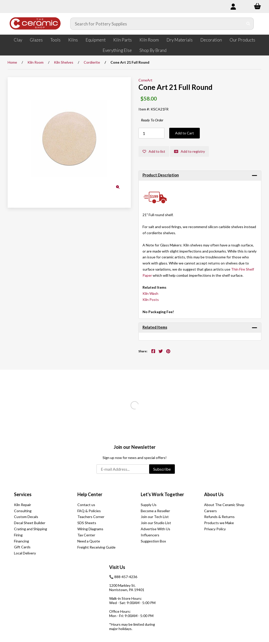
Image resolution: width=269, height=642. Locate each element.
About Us (214, 494)
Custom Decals (26, 516)
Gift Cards (22, 547)
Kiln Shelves (63, 62)
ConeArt (145, 80)
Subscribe (162, 469)
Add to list (154, 151)
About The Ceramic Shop (224, 505)
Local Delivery (25, 553)
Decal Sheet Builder (29, 523)
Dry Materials (179, 40)
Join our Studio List (156, 523)
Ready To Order (152, 120)
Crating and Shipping (30, 529)
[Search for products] (157, 24)
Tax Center (86, 535)
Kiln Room (149, 40)
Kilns (73, 40)
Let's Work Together (162, 494)
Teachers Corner (90, 516)
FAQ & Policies (89, 511)
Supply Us (149, 505)
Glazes (36, 40)
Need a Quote (88, 541)
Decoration (211, 40)
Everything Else (117, 50)
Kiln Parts (122, 40)
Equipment (96, 40)
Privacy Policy (215, 529)
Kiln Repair (22, 505)
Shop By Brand (152, 50)
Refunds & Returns (219, 516)
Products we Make (219, 523)
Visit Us (117, 567)
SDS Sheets (86, 523)
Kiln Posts (151, 299)
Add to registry (189, 151)
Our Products (242, 40)
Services (23, 494)
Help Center (89, 494)
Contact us (86, 505)
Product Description (161, 175)
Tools (55, 40)
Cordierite (92, 62)
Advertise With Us (155, 529)
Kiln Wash (150, 293)
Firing (18, 535)
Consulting (23, 511)
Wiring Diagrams (90, 529)
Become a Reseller (155, 511)
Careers (210, 511)
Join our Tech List (155, 516)
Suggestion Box (153, 541)
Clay (18, 40)
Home (12, 62)
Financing (21, 541)
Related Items (155, 327)
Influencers (150, 535)
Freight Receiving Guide (96, 547)
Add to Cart (184, 133)
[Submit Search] (248, 24)
